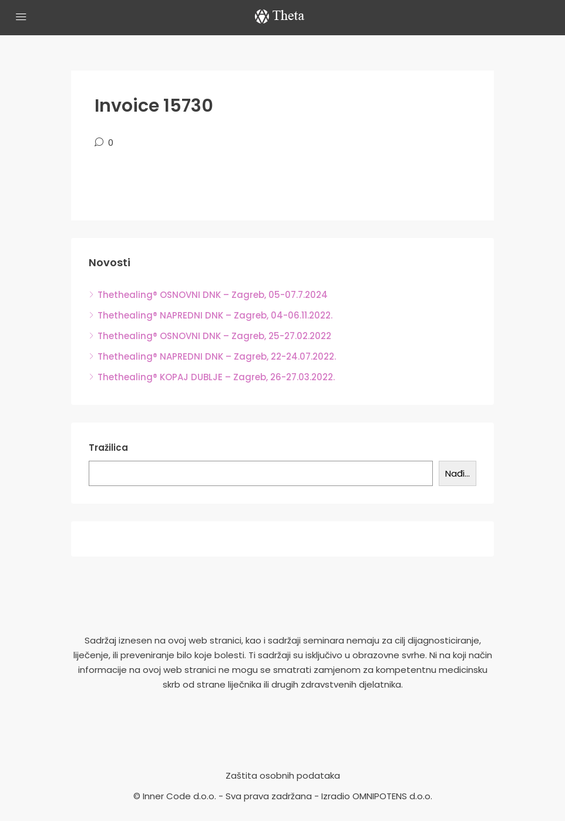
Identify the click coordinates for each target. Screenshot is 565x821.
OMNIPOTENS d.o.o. (392, 796)
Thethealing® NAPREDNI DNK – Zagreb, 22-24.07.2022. (216, 356)
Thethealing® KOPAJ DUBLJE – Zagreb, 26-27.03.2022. (216, 377)
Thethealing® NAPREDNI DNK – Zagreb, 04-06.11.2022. (214, 315)
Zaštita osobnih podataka (283, 775)
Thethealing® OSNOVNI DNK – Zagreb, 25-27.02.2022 (214, 336)
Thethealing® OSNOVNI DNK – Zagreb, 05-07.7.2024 (212, 295)
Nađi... (457, 473)
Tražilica (108, 447)
